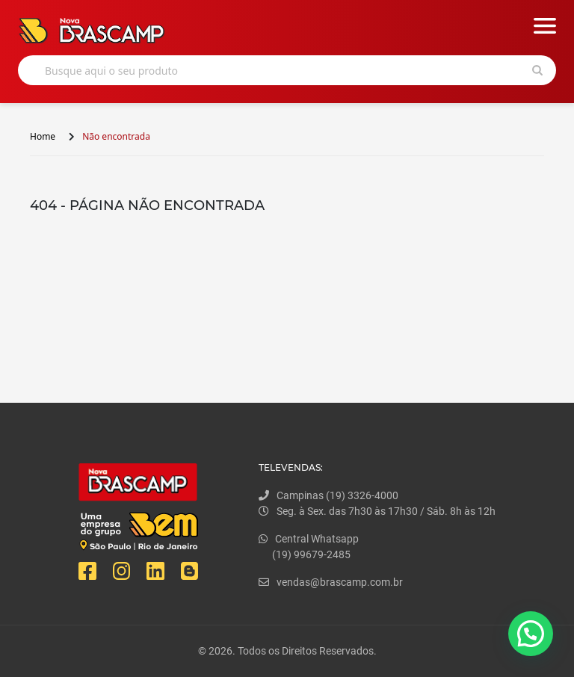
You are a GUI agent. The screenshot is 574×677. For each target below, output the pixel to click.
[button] (530, 633)
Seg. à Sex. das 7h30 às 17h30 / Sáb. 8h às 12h (377, 511)
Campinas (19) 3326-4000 (328, 495)
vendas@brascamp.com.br (331, 582)
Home (42, 136)
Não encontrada (116, 136)
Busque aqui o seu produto (111, 71)
